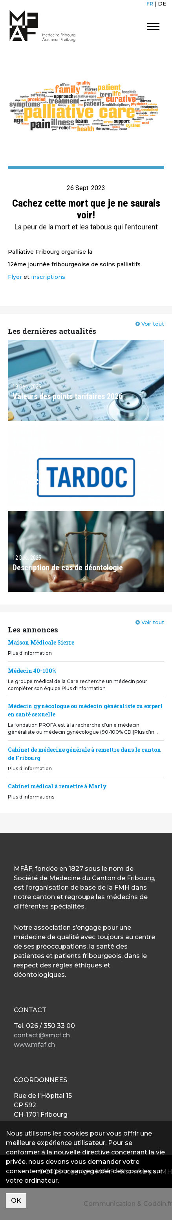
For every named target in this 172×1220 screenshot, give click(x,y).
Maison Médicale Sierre (41, 642)
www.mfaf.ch (34, 1044)
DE (162, 3)
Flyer (15, 276)
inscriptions (48, 276)
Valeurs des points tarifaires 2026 (68, 396)
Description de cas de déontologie (68, 567)
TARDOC (25, 482)
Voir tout (152, 324)
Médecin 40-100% (32, 670)
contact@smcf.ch (42, 1035)
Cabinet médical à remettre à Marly (57, 786)
